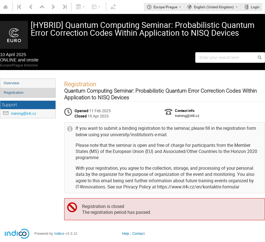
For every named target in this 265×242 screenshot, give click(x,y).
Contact (138, 233)
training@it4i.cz (23, 113)
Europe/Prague (165, 6)
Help (125, 233)
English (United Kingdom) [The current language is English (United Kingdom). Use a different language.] (214, 6)
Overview (11, 83)
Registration (13, 92)
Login (255, 6)
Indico (59, 233)
